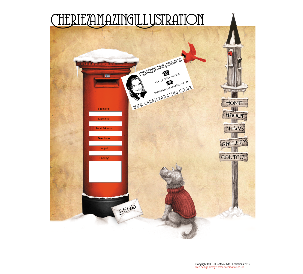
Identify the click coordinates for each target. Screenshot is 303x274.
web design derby (206, 267)
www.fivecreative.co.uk (231, 267)
